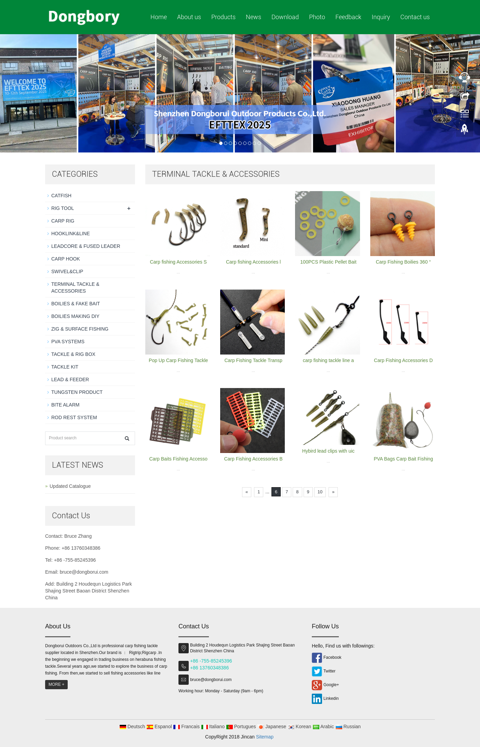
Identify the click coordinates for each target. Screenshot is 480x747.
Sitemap (265, 736)
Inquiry (381, 17)
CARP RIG (62, 221)
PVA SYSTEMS (67, 341)
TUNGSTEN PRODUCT (77, 392)
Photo (317, 17)
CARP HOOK (65, 259)
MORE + (56, 684)
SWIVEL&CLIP (67, 271)
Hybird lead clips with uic (328, 451)
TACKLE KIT (64, 367)
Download (285, 17)
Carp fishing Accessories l (253, 262)
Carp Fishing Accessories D (403, 360)
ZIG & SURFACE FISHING (79, 329)
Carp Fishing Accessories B (253, 459)
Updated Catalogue (70, 486)
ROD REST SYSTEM (74, 417)
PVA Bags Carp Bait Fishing (403, 459)
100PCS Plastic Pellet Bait (328, 262)
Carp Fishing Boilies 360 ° (403, 262)
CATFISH (61, 195)
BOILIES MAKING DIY (75, 316)
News (253, 17)
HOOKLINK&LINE (70, 233)
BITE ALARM (65, 405)
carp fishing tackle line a (328, 360)
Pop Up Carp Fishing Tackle (178, 360)
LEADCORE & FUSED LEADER (85, 246)
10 (320, 491)
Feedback (348, 17)
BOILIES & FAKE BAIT (75, 303)
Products (223, 17)
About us (189, 17)
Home (158, 17)
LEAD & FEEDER (70, 379)
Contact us (415, 17)
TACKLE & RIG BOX (73, 354)
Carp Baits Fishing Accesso (178, 459)
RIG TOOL (62, 208)
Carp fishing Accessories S (178, 262)
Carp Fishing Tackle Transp (253, 360)
